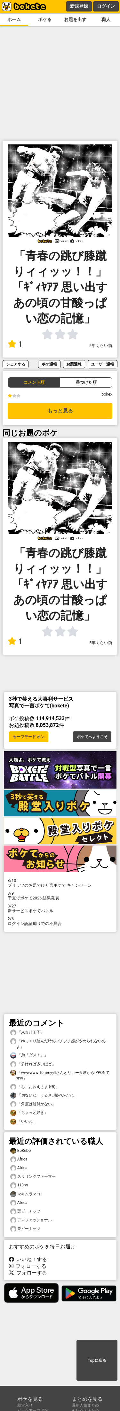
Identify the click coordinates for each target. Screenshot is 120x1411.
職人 (105, 19)
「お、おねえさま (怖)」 (34, 1087)
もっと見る (60, 410)
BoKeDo (20, 1151)
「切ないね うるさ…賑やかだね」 (43, 1095)
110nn (19, 1185)
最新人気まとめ (85, 1405)
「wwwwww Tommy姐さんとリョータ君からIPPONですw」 (59, 1075)
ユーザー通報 (102, 364)
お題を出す (75, 19)
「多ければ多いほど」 (33, 1064)
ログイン (106, 6)
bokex (106, 394)
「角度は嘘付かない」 (33, 1104)
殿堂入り (25, 1405)
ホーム (14, 19)
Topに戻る (97, 1360)
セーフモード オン (28, 737)
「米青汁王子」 (27, 1032)
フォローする (28, 1266)
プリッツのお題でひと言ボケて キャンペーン (60, 883)
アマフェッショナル (31, 1220)
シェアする (15, 364)
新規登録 (79, 6)
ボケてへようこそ (92, 737)
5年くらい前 (100, 345)
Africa (19, 1159)
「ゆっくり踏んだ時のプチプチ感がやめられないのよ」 (58, 1043)
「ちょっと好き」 (29, 1113)
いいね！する (28, 1259)
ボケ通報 (49, 364)
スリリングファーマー (33, 1177)
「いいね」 (23, 1122)
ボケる (45, 19)
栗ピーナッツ (25, 1211)
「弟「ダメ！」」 (29, 1055)
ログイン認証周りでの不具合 (60, 921)
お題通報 (74, 364)
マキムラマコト (27, 1194)
